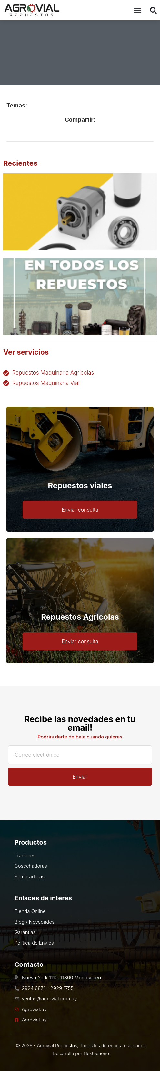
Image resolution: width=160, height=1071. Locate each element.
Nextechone (96, 1053)
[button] (138, 10)
